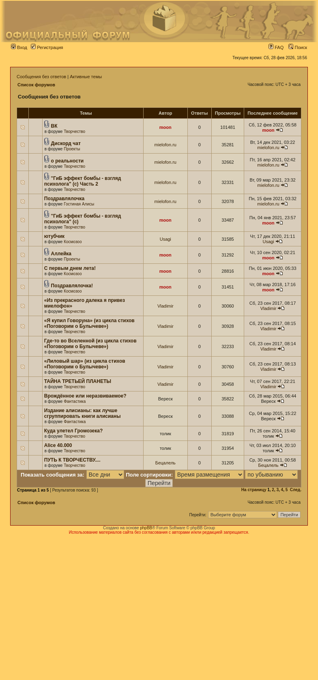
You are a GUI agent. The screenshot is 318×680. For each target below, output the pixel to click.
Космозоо (73, 241)
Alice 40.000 (58, 445)
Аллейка (61, 254)
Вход (19, 47)
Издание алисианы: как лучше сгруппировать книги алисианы (82, 413)
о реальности (67, 161)
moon (165, 127)
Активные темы (86, 76)
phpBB (146, 528)
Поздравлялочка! (72, 286)
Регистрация (47, 47)
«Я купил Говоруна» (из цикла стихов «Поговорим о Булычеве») (89, 323)
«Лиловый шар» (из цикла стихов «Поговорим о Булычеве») (84, 364)
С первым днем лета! (70, 268)
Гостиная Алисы (79, 204)
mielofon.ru (165, 144)
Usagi (165, 239)
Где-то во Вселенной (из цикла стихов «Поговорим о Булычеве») (90, 343)
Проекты (72, 149)
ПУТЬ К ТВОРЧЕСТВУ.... (72, 460)
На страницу (253, 490)
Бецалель (165, 462)
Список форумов (36, 84)
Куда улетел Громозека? (73, 431)
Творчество (74, 131)
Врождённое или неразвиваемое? (85, 396)
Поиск (297, 47)
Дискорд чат (66, 143)
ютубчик (54, 236)
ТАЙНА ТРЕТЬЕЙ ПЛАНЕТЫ (77, 381)
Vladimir (165, 306)
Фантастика (75, 401)
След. (295, 490)
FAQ (276, 47)
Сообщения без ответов (41, 76)
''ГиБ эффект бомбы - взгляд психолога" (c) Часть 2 (82, 181)
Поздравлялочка (64, 198)
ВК (54, 126)
